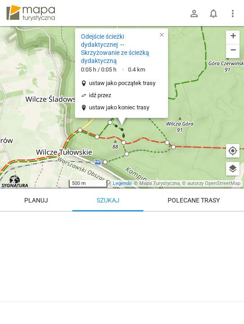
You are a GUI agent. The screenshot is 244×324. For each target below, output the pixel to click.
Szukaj (108, 200)
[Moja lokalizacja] (233, 151)
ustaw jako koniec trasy (119, 107)
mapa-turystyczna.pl (30, 13)
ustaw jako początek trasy (122, 83)
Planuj (36, 200)
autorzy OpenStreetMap (213, 183)
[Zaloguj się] (194, 13)
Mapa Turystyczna (159, 183)
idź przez (100, 95)
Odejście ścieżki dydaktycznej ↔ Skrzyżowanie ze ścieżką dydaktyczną (115, 49)
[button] (80, 130)
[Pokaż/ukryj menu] (233, 13)
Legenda (122, 183)
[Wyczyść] (233, 221)
